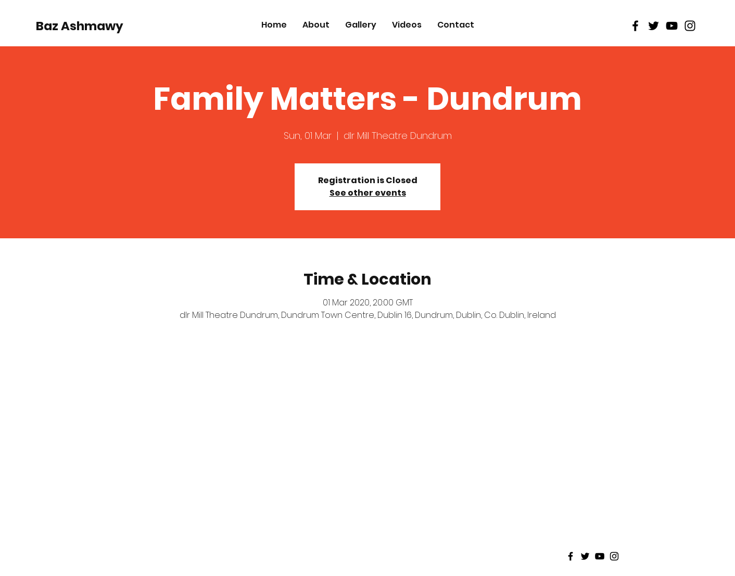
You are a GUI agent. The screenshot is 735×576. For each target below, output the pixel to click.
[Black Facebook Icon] (635, 26)
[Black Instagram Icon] (690, 26)
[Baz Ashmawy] (79, 26)
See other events (368, 193)
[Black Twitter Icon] (654, 26)
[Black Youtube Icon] (672, 26)
